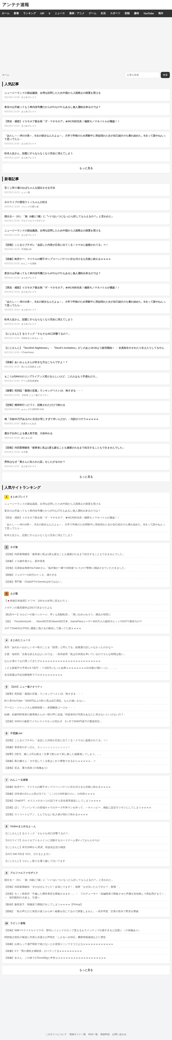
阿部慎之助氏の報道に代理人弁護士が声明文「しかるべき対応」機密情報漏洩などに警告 (55, 937)
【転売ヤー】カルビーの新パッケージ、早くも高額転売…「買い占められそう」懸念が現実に (57, 614)
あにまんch (26, 438)
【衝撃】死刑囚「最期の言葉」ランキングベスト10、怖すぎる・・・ (43, 390)
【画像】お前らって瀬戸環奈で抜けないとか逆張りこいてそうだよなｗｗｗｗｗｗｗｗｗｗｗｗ (58, 944)
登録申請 (105, 1034)
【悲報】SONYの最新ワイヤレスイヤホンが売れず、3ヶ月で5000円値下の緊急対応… (53, 721)
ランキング (29, 13)
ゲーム (92, 13)
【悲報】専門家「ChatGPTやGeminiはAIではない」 (33, 581)
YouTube (148, 13)
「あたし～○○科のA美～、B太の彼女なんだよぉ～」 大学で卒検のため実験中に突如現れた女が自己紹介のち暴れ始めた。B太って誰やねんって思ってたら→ (84, 526)
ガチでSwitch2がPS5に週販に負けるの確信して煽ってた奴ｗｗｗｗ (42, 628)
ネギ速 (24, 452)
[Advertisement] (86, 44)
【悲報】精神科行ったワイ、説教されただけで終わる (34, 404)
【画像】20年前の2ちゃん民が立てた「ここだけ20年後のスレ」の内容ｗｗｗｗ (49, 793)
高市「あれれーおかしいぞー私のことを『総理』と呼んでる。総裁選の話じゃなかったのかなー (58, 647)
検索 (165, 75)
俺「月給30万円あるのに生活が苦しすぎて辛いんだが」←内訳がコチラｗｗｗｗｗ (51, 419)
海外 (160, 13)
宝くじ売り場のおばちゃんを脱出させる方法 (29, 187)
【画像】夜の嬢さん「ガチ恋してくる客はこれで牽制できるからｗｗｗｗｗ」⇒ (50, 760)
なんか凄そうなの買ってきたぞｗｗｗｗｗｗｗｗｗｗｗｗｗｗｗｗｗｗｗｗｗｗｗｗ (52, 661)
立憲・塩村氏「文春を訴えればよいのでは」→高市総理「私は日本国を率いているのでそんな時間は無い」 (65, 654)
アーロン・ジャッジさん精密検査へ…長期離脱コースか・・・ (39, 707)
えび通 (14, 593)
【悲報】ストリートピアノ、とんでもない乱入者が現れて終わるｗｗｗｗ (46, 814)
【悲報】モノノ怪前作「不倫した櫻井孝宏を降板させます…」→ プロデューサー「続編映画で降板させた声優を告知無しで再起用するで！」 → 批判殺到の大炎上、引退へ (86, 895)
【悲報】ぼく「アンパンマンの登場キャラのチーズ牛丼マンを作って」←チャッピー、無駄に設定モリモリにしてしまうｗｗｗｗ (77, 807)
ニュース (60, 13)
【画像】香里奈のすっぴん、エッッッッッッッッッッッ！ (37, 747)
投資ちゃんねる (28, 423)
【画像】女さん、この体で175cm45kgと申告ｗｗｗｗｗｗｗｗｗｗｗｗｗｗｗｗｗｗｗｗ (55, 957)
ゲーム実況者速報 (30, 381)
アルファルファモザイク (33, 220)
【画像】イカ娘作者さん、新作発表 (24, 561)
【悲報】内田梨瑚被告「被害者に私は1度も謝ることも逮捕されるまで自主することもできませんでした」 (64, 447)
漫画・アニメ (76, 13)
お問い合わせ (119, 1034)
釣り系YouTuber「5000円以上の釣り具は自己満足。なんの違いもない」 (45, 700)
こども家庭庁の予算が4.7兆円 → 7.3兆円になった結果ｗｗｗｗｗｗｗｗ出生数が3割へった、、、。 (61, 667)
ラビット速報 (17, 923)
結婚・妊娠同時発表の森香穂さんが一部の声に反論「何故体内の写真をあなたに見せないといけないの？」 (65, 714)
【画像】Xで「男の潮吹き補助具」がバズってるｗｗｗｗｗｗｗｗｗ (43, 950)
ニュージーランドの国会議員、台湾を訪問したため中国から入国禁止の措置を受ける (52, 92)
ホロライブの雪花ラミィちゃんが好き (25, 202)
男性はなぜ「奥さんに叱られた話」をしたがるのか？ (34, 461)
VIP (42, 13)
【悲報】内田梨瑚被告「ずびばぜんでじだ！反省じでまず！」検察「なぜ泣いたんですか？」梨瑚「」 (62, 886)
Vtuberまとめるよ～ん (32, 338)
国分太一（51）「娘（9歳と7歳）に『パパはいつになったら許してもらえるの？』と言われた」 (59, 216)
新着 (16, 13)
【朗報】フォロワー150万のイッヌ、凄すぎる (30, 574)
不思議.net (26, 249)
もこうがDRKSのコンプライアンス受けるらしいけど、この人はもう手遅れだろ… (51, 376)
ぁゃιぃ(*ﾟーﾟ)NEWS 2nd (32, 409)
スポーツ (115, 13)
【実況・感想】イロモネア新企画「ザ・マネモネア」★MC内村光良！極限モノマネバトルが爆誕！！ (62, 121)
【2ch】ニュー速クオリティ (35, 395)
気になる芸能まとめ (31, 366)
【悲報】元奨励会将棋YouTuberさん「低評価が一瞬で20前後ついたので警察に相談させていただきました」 (65, 567)
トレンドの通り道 (30, 206)
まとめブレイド (28, 97)
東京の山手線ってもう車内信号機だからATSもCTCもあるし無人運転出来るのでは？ (52, 107)
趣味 (136, 13)
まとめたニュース (20, 640)
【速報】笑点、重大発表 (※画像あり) (25, 767)
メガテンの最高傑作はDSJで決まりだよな (28, 607)
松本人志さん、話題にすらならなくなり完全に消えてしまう (38, 153)
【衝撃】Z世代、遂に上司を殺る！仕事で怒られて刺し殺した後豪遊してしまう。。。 (53, 754)
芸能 (127, 13)
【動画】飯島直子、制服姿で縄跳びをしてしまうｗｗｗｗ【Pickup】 (43, 904)
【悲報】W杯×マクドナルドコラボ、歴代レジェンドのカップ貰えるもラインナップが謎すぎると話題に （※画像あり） (72, 930)
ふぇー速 (25, 192)
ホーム (5, 13)
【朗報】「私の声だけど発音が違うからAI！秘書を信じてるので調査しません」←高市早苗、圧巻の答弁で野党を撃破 (71, 911)
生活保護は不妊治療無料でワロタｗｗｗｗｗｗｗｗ (33, 674)
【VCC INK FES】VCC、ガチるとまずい (27, 854)
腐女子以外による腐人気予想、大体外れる (28, 433)
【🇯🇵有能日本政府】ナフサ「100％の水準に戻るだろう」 (37, 600)
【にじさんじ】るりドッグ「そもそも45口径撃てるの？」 (37, 333)
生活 (103, 13)
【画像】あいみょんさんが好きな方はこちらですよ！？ (36, 362)
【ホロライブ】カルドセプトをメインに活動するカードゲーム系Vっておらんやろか (52, 840)
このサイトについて (56, 1034)
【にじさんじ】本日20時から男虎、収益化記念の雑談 (35, 847)
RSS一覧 (93, 1034)
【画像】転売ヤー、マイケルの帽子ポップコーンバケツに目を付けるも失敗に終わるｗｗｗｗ (57, 259)
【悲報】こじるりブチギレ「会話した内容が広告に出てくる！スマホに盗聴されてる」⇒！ (56, 244)
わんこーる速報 (28, 263)
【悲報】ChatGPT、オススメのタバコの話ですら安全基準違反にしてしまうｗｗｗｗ (52, 800)
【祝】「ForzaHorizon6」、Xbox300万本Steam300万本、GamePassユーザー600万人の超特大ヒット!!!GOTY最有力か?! (73, 621)
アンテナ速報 (15, 4)
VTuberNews (27, 352)
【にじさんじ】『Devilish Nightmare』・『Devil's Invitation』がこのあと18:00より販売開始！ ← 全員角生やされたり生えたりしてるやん (84, 347)
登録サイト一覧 (77, 1034)
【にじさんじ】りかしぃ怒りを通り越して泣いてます (34, 860)
